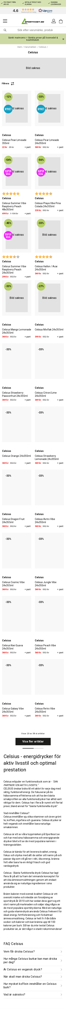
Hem (19, 47)
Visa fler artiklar (33, 741)
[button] (32, 10)
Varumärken (30, 47)
